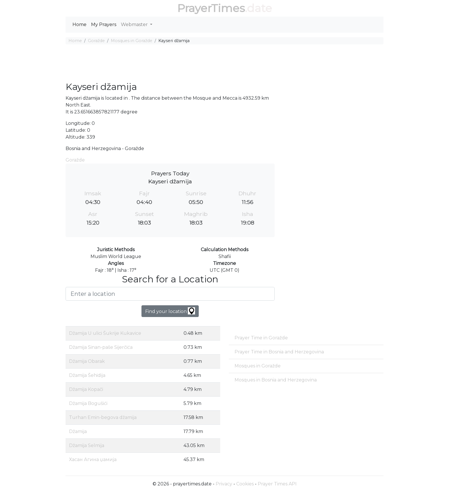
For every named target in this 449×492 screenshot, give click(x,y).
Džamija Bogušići (88, 403)
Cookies (245, 484)
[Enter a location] (170, 294)
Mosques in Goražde (131, 40)
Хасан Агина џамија (93, 459)
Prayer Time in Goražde (261, 338)
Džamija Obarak (87, 361)
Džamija (78, 431)
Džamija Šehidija (87, 375)
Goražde (96, 40)
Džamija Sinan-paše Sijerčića (101, 347)
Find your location (170, 310)
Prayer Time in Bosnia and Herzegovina (279, 352)
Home (79, 24)
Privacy (224, 484)
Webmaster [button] (135, 24)
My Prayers (103, 24)
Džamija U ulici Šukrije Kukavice (105, 333)
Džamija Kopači (86, 389)
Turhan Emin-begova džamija (103, 417)
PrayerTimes (211, 8)
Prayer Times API (277, 484)
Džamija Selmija (86, 445)
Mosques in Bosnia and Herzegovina (276, 380)
